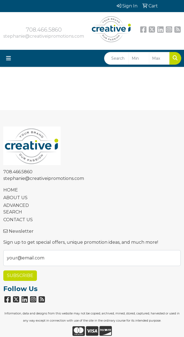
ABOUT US (15, 197)
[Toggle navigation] (8, 58)
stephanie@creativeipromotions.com (43, 36)
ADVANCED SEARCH (16, 209)
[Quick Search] (116, 58)
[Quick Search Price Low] (139, 58)
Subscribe (20, 275)
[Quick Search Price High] (159, 58)
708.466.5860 (44, 29)
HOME (10, 190)
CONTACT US (18, 219)
